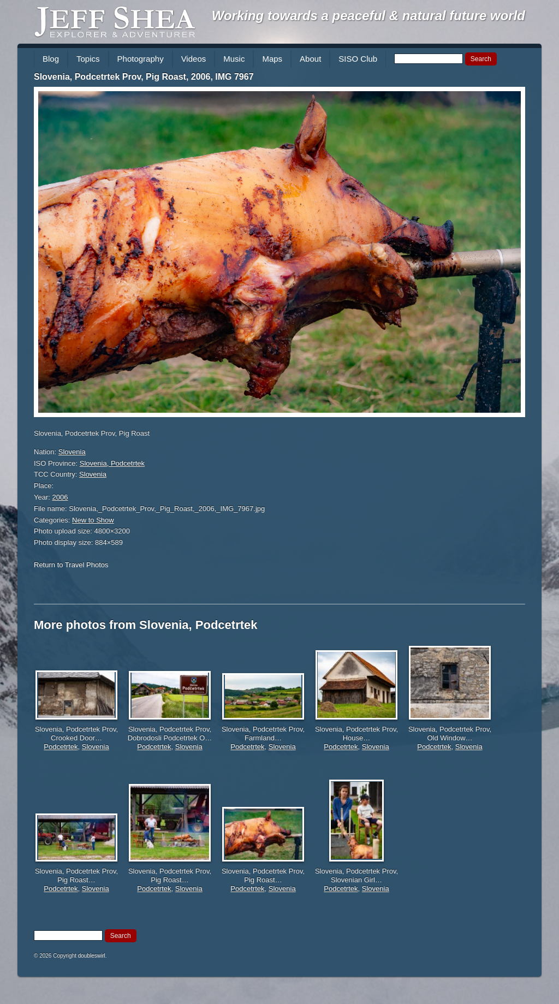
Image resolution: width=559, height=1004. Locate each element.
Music (234, 58)
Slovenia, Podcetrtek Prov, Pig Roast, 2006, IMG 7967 (144, 76)
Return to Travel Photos (71, 565)
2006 (60, 497)
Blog (51, 58)
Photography (140, 58)
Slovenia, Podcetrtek (112, 463)
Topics (88, 58)
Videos (193, 58)
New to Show (93, 520)
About (310, 58)
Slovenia (72, 452)
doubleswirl (91, 956)
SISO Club (357, 58)
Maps (272, 58)
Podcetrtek (61, 746)
